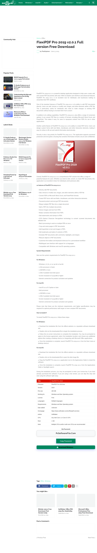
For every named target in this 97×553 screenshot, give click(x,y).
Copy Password (65, 440)
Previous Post (42, 537)
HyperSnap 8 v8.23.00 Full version (25, 175)
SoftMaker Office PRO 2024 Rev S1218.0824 (65, 510)
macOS (37, 3)
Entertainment (57, 3)
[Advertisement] (48, 21)
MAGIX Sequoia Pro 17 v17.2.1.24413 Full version (21, 78)
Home (21, 3)
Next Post (91, 537)
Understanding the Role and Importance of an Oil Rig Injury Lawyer (22, 96)
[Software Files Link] (8, 79)
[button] (89, 3)
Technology (22, 8)
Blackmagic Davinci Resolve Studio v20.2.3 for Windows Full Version (25, 140)
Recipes (79, 3)
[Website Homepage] (9, 2)
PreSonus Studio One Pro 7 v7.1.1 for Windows (10, 158)
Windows (28, 3)
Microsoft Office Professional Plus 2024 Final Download (85, 511)
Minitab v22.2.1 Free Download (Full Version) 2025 (45, 511)
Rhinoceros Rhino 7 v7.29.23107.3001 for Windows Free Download (22, 113)
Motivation (69, 3)
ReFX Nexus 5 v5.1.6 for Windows (25, 193)
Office (43, 38)
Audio (46, 3)
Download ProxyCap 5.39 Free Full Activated (10, 176)
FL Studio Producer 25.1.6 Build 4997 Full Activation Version (22, 87)
